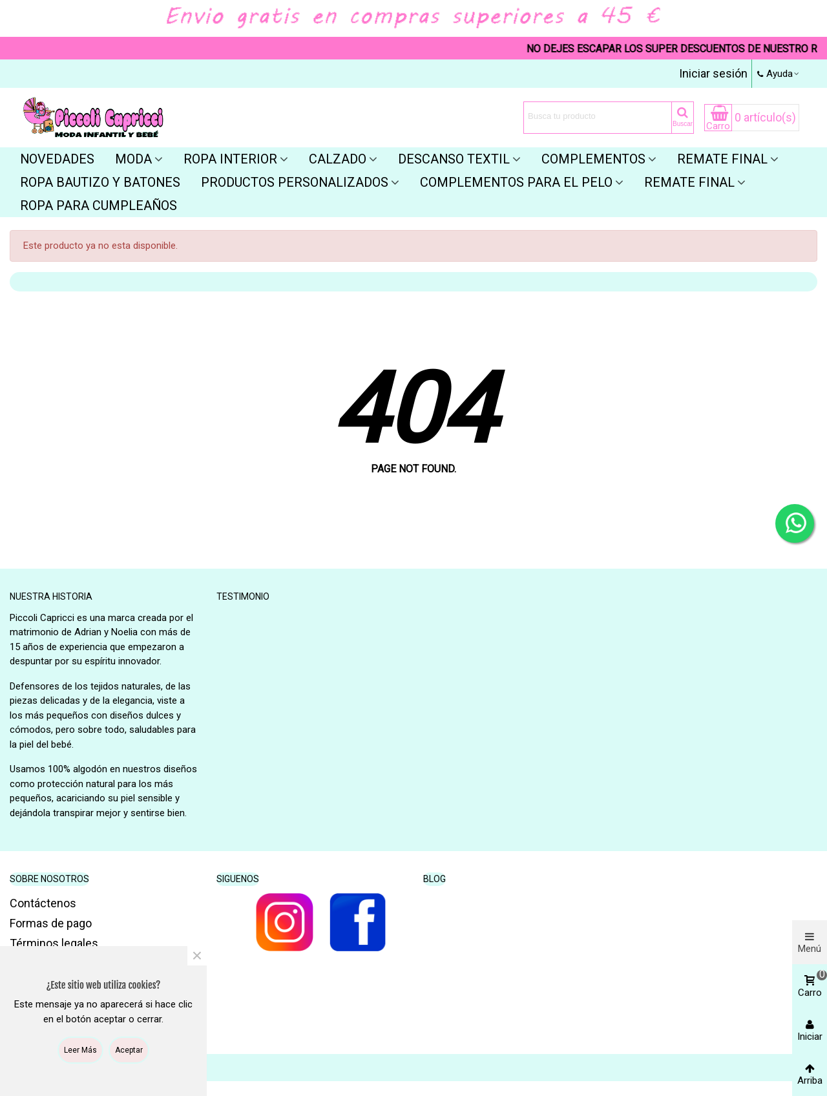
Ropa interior (230, 159)
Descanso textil (454, 159)
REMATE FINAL (689, 182)
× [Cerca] (197, 955)
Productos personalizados (294, 182)
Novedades (57, 159)
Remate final (722, 159)
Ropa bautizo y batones (100, 182)
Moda (133, 159)
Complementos (593, 159)
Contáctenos (43, 903)
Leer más (80, 1050)
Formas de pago (51, 923)
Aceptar (129, 1050)
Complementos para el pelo (516, 182)
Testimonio (242, 596)
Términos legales (54, 943)
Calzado (337, 159)
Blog (434, 879)
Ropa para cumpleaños (98, 205)
